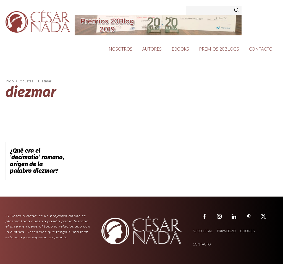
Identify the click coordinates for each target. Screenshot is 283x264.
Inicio (10, 81)
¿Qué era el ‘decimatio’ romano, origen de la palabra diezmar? (32, 155)
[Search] (236, 10)
